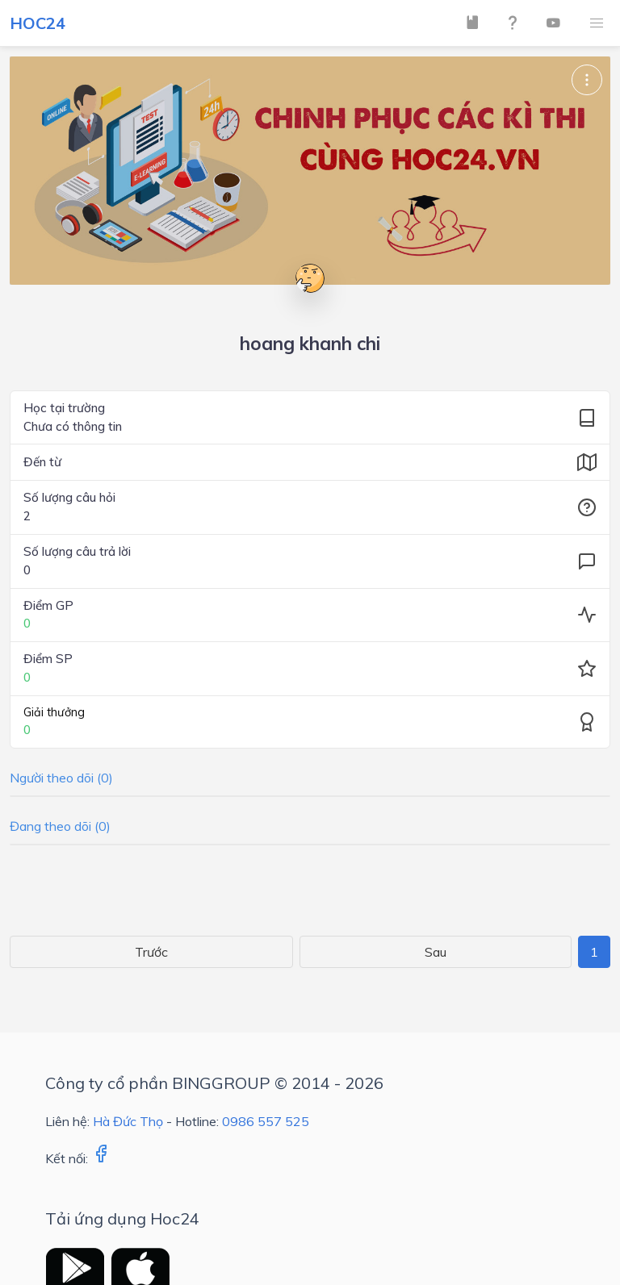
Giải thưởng (54, 712)
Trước (151, 952)
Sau (435, 952)
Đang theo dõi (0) (60, 826)
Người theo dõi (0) (61, 778)
